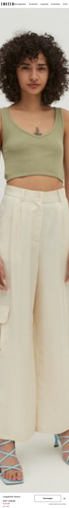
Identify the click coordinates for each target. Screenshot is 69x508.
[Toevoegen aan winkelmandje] (48, 498)
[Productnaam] (19, 497)
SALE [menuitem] (65, 4)
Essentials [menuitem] (55, 4)
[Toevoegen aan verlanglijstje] (64, 498)
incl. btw (6, 506)
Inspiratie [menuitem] (44, 4)
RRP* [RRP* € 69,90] (9, 501)
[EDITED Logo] (7, 4)
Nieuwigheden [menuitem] (20, 4)
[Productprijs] (19, 504)
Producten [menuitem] (33, 4)
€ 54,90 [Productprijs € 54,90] (6, 504)
